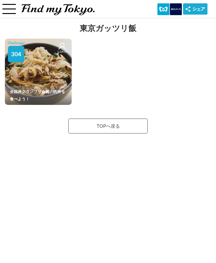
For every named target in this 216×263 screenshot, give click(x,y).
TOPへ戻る (108, 126)
